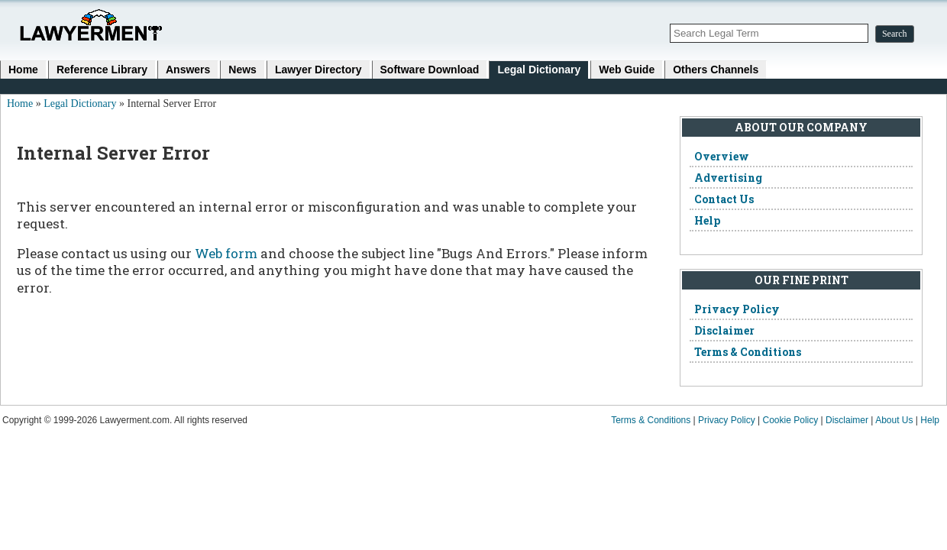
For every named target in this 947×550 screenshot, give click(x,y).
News (242, 69)
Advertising (728, 177)
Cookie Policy (791, 420)
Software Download (430, 69)
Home (23, 69)
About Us (894, 420)
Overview (721, 156)
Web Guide (626, 69)
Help (707, 220)
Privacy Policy (737, 309)
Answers (188, 69)
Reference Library (102, 69)
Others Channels (715, 69)
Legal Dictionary (538, 69)
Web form (226, 253)
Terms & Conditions (747, 352)
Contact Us (724, 199)
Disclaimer (724, 330)
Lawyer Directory (318, 69)
